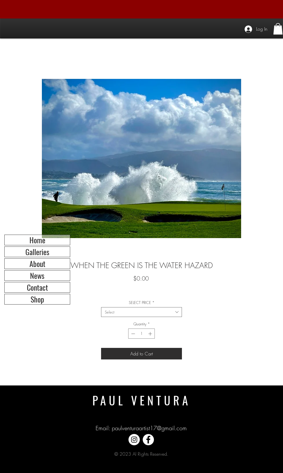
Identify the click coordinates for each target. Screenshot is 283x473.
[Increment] (150, 334)
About (37, 264)
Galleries (37, 252)
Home (37, 240)
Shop (37, 299)
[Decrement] (132, 334)
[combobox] (141, 312)
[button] (278, 28)
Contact (37, 287)
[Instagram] (134, 439)
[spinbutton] (141, 334)
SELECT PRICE (141, 302)
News (37, 275)
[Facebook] (148, 439)
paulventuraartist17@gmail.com (149, 428)
